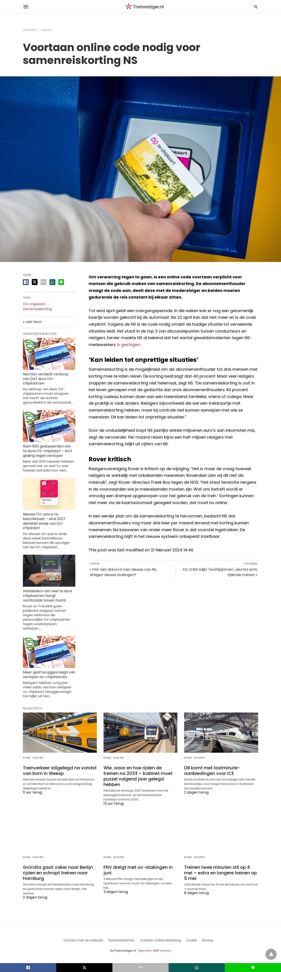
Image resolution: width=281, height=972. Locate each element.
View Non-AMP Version (154, 950)
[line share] (61, 282)
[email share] (43, 282)
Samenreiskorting (37, 309)
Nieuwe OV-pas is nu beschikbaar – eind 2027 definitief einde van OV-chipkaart (44, 521)
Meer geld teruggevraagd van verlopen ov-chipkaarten (49, 674)
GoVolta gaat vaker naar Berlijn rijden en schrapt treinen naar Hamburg (58, 872)
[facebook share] (26, 282)
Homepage (30, 30)
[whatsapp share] (52, 282)
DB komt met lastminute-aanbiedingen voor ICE (212, 770)
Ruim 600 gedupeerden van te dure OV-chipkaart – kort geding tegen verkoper (47, 451)
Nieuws (47, 30)
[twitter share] (35, 282)
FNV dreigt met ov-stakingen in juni (138, 870)
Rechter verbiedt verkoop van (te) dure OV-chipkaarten (45, 379)
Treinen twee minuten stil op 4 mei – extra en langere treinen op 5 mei (220, 872)
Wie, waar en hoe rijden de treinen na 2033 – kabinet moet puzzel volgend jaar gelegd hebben (138, 776)
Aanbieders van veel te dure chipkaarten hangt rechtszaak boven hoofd (47, 595)
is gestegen (128, 344)
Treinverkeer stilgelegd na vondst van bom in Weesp (60, 770)
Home (27, 757)
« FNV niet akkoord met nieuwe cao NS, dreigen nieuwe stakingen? (123, 572)
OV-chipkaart (34, 304)
